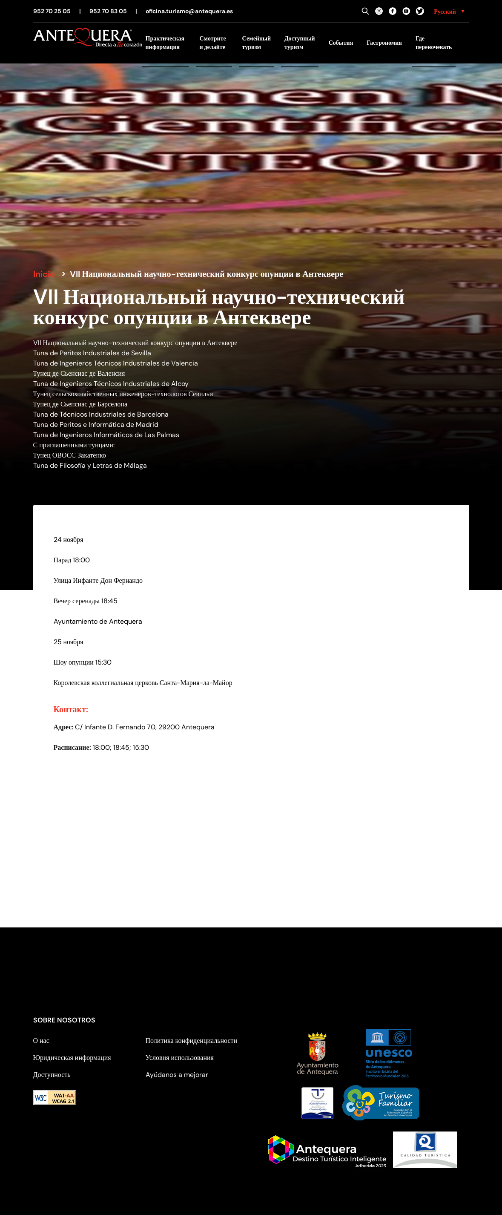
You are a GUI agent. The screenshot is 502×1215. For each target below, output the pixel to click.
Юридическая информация (72, 1057)
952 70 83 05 (108, 11)
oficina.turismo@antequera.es (189, 11)
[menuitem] (449, 11)
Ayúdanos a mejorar (177, 1074)
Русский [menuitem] (445, 11)
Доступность (52, 1074)
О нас (41, 1040)
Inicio (44, 273)
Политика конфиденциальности (192, 1040)
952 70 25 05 (52, 11)
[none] (449, 11)
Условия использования (180, 1057)
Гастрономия (384, 42)
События (341, 42)
